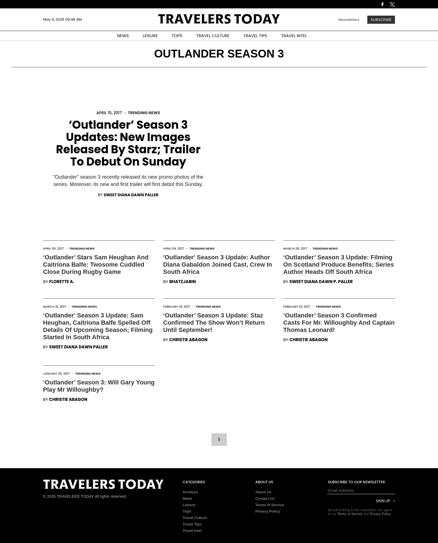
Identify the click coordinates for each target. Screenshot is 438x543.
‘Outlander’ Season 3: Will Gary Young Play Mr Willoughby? (99, 386)
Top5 (187, 511)
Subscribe (381, 20)
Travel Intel (192, 530)
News (187, 498)
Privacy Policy (267, 511)
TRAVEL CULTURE (213, 36)
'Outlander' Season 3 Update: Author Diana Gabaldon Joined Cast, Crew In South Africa (217, 264)
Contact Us (265, 498)
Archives (190, 492)
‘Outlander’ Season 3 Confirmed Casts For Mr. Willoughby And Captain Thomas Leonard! (339, 322)
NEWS (123, 36)
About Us (263, 492)
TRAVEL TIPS (255, 36)
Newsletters (348, 19)
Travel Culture (195, 518)
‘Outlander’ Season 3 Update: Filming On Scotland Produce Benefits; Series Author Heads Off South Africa (338, 264)
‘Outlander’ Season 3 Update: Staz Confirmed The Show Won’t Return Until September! (214, 322)
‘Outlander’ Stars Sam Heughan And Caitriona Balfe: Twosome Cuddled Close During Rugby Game (96, 264)
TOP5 (177, 36)
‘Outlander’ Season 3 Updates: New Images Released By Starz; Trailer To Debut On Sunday (128, 143)
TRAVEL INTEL (294, 36)
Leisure (189, 505)
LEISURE (150, 36)
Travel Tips (192, 524)
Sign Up (383, 501)
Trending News (144, 113)
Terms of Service (269, 505)
